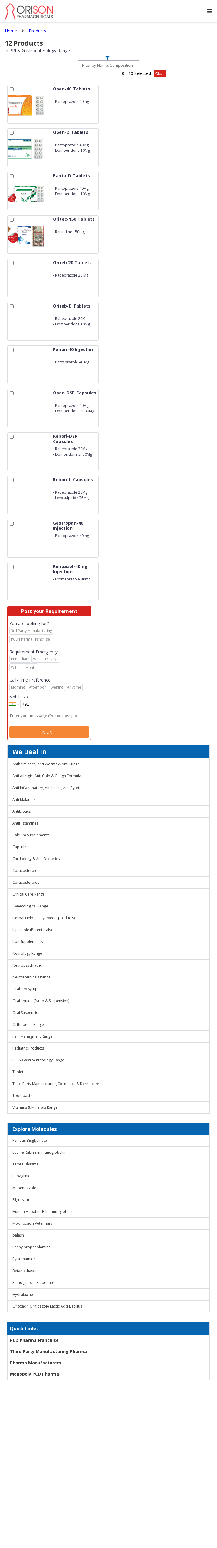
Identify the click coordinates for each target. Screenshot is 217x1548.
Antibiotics (21, 811)
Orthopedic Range (28, 1024)
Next (49, 732)
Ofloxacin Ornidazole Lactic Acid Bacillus (47, 1306)
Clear (160, 73)
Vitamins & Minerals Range (35, 1107)
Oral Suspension (26, 1012)
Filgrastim (20, 1199)
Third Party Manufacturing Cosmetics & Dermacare (55, 1083)
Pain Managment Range (32, 1036)
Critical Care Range (28, 894)
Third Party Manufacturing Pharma (48, 1351)
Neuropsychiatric (27, 965)
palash (18, 1235)
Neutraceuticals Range (31, 977)
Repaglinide (22, 1176)
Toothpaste (22, 1095)
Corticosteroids (25, 882)
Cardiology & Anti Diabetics (36, 858)
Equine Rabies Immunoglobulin (38, 1152)
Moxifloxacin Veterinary (32, 1223)
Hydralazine (22, 1294)
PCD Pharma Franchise (34, 1340)
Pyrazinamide (24, 1258)
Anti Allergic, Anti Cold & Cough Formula (46, 775)
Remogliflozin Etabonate (33, 1282)
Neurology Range (27, 953)
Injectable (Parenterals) (32, 929)
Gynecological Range (30, 906)
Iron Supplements (27, 941)
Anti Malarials (23, 799)
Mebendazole (24, 1187)
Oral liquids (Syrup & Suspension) (40, 1000)
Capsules (20, 846)
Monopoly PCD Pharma (34, 1374)
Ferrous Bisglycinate (29, 1140)
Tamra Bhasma (25, 1164)
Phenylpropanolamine (31, 1247)
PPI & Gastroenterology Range (38, 1060)
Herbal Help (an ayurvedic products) (43, 917)
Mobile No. (19, 696)
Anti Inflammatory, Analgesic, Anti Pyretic (47, 787)
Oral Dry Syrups (25, 989)
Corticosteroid (25, 870)
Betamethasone (26, 1270)
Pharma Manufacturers (35, 1363)
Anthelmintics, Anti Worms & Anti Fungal (46, 764)
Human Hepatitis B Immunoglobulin (43, 1211)
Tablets (18, 1071)
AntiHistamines (25, 823)
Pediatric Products (28, 1048)
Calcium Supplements (30, 835)
